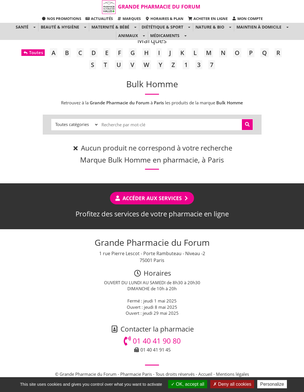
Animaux (128, 35)
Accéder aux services (152, 198)
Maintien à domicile (258, 27)
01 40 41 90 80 (152, 341)
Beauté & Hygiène (60, 27)
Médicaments (164, 35)
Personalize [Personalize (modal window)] (272, 384)
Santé (22, 27)
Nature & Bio (209, 27)
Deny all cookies (232, 384)
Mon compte (247, 18)
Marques (129, 18)
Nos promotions (61, 18)
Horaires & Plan (164, 18)
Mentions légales (232, 374)
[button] (34, 27)
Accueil (205, 374)
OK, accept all (187, 384)
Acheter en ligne (207, 18)
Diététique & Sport (162, 27)
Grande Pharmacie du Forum (159, 6)
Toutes (33, 52)
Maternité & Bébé (110, 27)
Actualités (99, 18)
